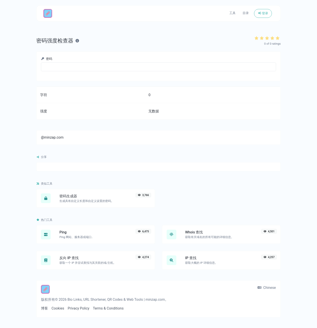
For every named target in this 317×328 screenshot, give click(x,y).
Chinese (267, 288)
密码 (46, 59)
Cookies (58, 308)
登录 (263, 13)
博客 (44, 308)
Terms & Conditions (108, 308)
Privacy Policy (78, 308)
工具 (232, 13)
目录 (246, 13)
